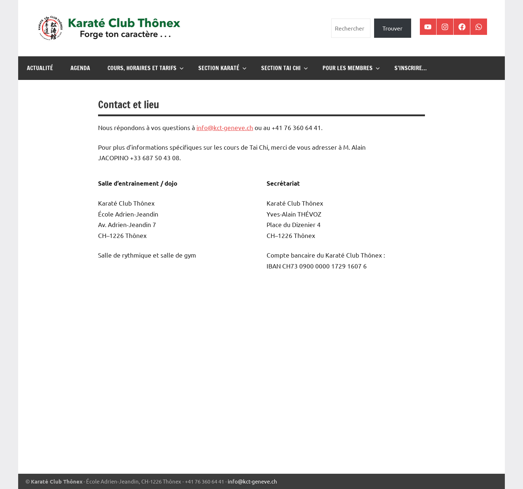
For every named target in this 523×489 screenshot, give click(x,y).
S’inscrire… (410, 68)
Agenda (80, 68)
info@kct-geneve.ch (252, 481)
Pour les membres (351, 68)
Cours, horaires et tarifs (146, 68)
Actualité (40, 68)
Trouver (392, 28)
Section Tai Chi (284, 68)
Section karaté (222, 68)
